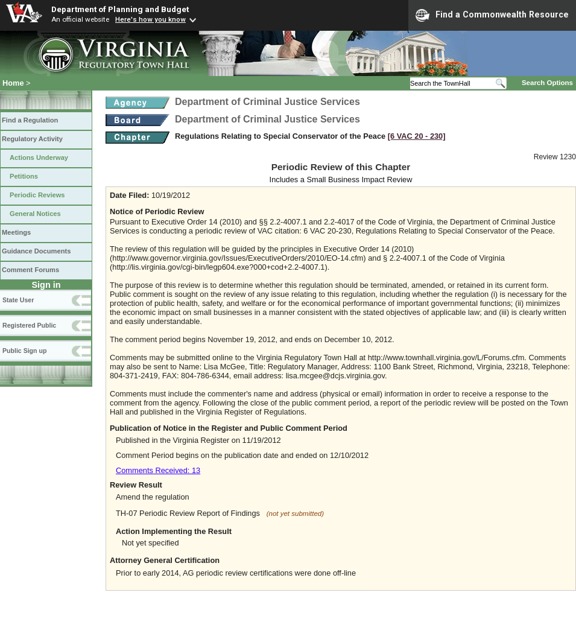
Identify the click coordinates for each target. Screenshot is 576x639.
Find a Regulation (30, 120)
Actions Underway (39, 157)
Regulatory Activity (32, 138)
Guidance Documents (36, 251)
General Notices (35, 213)
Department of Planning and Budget (120, 9)
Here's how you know (150, 19)
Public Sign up (24, 350)
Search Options (547, 82)
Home (13, 82)
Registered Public (29, 325)
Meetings (16, 232)
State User (18, 300)
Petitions (24, 176)
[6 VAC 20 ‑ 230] (417, 136)
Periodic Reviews (37, 195)
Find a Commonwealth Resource (492, 15)
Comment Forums (30, 269)
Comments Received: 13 (158, 470)
